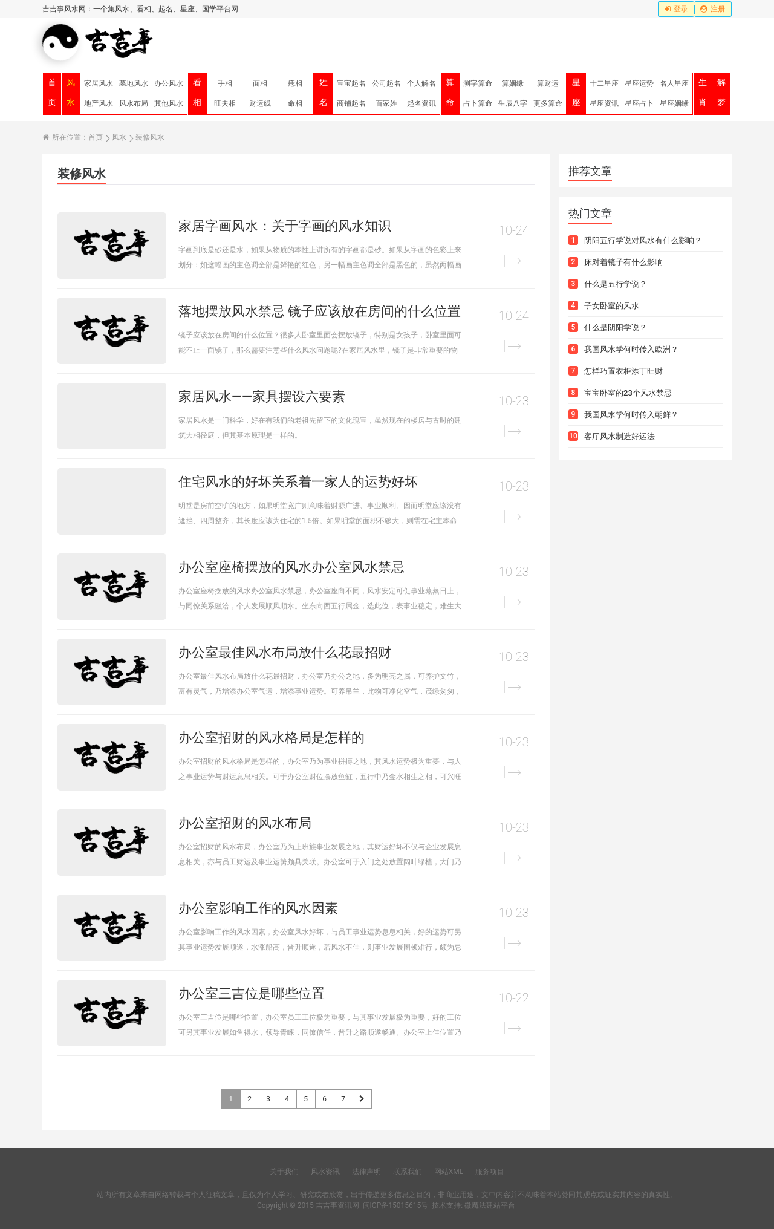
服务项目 (489, 1171)
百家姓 (386, 103)
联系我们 (407, 1171)
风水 (71, 92)
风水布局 (133, 103)
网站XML (448, 1171)
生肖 (702, 92)
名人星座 (674, 83)
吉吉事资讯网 (337, 1205)
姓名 (323, 92)
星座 (576, 92)
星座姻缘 (674, 103)
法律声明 (366, 1171)
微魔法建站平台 (489, 1205)
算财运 (548, 83)
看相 (197, 92)
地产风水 (98, 103)
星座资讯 (604, 103)
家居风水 (98, 83)
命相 (295, 103)
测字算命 (477, 83)
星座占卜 (639, 103)
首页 (52, 92)
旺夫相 (225, 103)
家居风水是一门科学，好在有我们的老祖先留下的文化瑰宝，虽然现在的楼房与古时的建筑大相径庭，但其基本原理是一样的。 (319, 428)
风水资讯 (325, 1171)
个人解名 (421, 83)
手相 (225, 83)
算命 (450, 92)
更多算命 (547, 103)
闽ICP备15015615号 (396, 1205)
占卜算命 (477, 103)
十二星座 (604, 83)
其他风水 (168, 103)
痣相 (295, 83)
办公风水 (168, 83)
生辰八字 (512, 103)
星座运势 (639, 83)
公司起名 (386, 83)
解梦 (721, 92)
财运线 (260, 103)
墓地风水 (133, 83)
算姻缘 (513, 83)
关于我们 (284, 1171)
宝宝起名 (351, 83)
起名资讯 (421, 103)
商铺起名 (351, 103)
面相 (260, 83)
